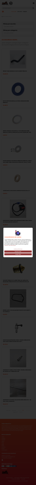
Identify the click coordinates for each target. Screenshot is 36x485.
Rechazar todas (18, 251)
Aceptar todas (18, 254)
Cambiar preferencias (18, 249)
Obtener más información (10, 245)
